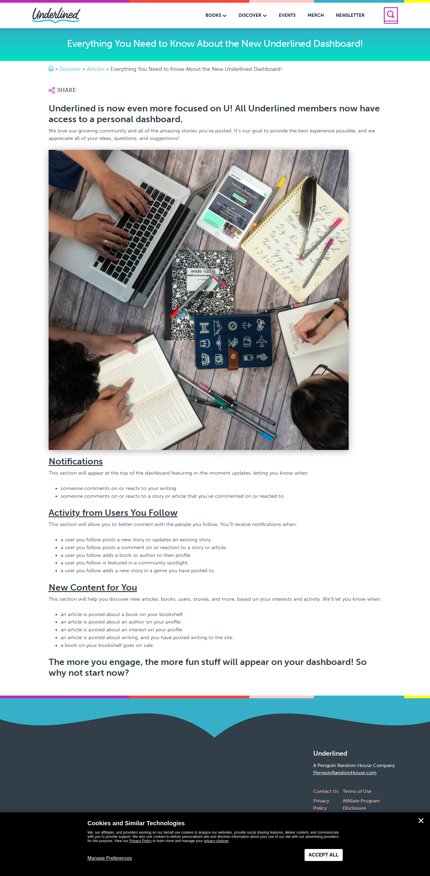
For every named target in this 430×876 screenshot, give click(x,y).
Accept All (323, 854)
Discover (70, 69)
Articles (95, 69)
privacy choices (216, 841)
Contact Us (325, 791)
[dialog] (215, 844)
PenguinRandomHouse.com (345, 772)
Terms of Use (357, 791)
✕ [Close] (421, 821)
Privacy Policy (140, 841)
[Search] (391, 15)
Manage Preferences (110, 858)
